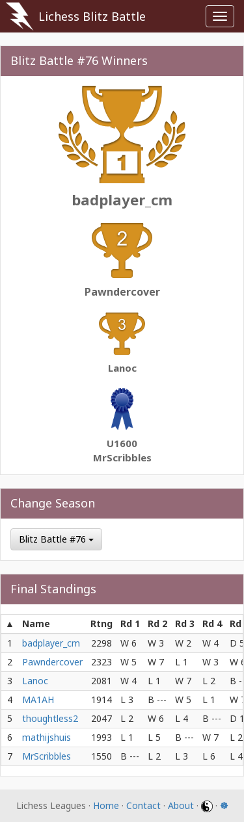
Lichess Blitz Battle (92, 16)
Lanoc (122, 367)
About (181, 805)
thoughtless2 (50, 718)
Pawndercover (122, 292)
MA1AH (38, 699)
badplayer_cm (122, 199)
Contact (143, 805)
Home (106, 805)
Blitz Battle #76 (56, 539)
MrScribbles (122, 457)
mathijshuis (46, 737)
